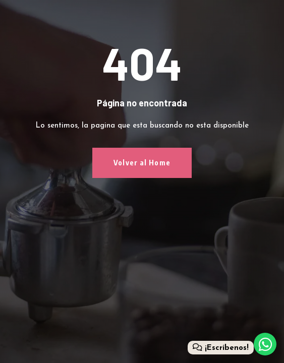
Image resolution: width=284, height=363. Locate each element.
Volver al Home (142, 162)
